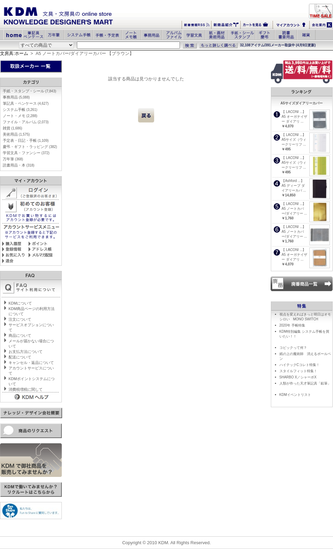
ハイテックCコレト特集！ (299, 365)
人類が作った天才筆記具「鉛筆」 (305, 383)
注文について (20, 319)
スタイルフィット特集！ (298, 371)
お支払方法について (26, 352)
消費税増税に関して (26, 389)
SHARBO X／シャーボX (298, 377)
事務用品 (16, 97)
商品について (20, 335)
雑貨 (12, 128)
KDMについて (20, 303)
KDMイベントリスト (295, 395)
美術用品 (16, 134)
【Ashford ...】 (293, 181)
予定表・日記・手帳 (26, 140)
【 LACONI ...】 (294, 112)
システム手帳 (20, 109)
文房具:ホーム (14, 53)
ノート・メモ (20, 116)
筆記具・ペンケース (26, 103)
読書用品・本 (18, 165)
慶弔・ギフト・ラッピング (30, 147)
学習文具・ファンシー (26, 153)
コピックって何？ (293, 348)
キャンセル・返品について (31, 363)
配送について (20, 357)
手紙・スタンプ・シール (29, 91)
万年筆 (13, 159)
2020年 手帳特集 (292, 325)
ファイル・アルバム (26, 122)
